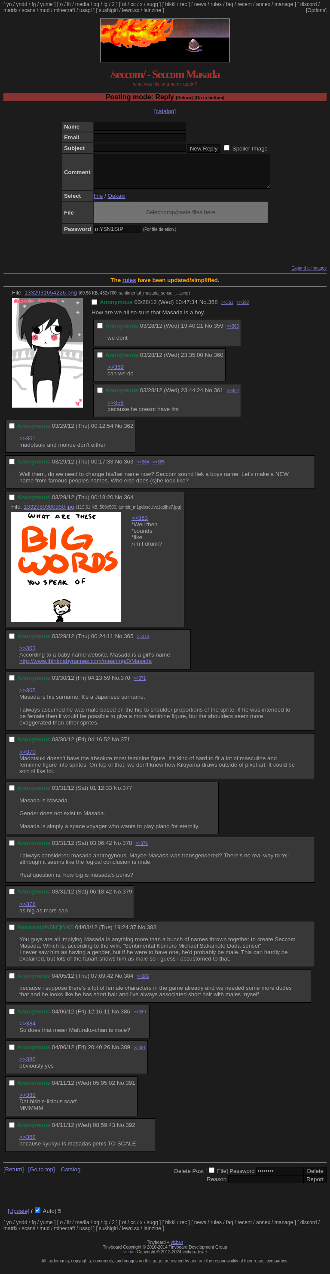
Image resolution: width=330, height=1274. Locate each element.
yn (9, 4)
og (96, 4)
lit (69, 4)
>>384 (27, 1030)
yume (46, 4)
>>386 (143, 982)
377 (127, 794)
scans (28, 10)
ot (124, 4)
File (98, 202)
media (82, 4)
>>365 (159, 468)
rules (216, 4)
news (200, 4)
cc (133, 4)
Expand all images (309, 274)
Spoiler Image (250, 148)
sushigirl (108, 10)
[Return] (184, 97)
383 (151, 933)
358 (212, 308)
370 (125, 684)
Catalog (70, 1176)
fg (33, 4)
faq (229, 4)
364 (128, 503)
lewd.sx (130, 10)
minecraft (64, 10)
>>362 (233, 397)
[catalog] (165, 111)
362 (128, 432)
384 (128, 982)
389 (125, 1053)
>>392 (243, 309)
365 (128, 642)
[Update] (18, 1217)
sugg (152, 4)
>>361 (227, 309)
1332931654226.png (50, 299)
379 (127, 898)
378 (127, 849)
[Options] (316, 10)
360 (218, 361)
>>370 (143, 643)
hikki (170, 4)
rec (183, 4)
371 (125, 746)
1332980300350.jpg (49, 513)
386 (125, 1018)
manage (284, 4)
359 (218, 332)
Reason (216, 1185)
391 (130, 1089)
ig (105, 4)
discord (308, 4)
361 (218, 396)
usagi (85, 10)
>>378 (27, 910)
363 (128, 468)
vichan (177, 1248)
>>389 (140, 1018)
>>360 (233, 332)
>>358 (115, 409)
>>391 (140, 1054)
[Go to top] (41, 1176)
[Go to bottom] (209, 97)
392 (130, 1131)
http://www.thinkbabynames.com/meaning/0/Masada (85, 667)
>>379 (141, 849)
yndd (21, 4)
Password (242, 1177)
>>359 (115, 373)
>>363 (139, 524)
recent (245, 4)
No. (203, 308)
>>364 (143, 468)
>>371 (140, 684)
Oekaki (116, 202)
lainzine (152, 10)
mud (44, 10)
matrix (10, 10)
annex (263, 4)
